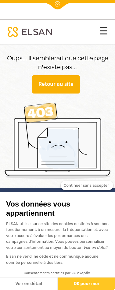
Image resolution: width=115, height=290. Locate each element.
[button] (103, 32)
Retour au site (56, 84)
